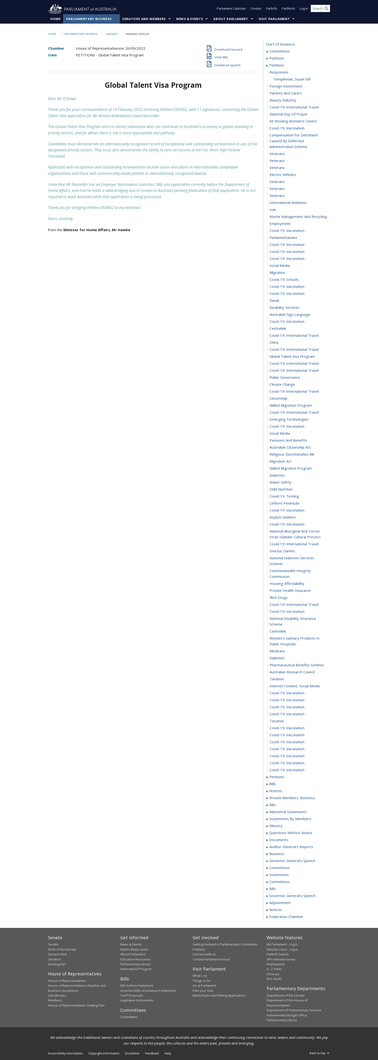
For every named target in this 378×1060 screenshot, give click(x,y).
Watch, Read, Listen (134, 949)
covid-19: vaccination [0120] (287, 321)
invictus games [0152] (282, 551)
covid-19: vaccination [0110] (287, 251)
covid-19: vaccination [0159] (287, 611)
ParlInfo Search (278, 954)
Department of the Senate (285, 995)
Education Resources (135, 959)
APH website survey (281, 959)
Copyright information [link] (104, 1053)
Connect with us (204, 954)
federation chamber (286, 916)
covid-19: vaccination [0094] (287, 128)
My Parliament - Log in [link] (282, 944)
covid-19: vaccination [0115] (287, 286)
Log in (304, 9)
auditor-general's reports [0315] (291, 846)
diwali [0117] (274, 300)
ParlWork (288, 9)
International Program (136, 969)
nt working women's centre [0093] (293, 121)
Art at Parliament (204, 986)
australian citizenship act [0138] (290, 447)
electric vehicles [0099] (283, 174)
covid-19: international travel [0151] (294, 544)
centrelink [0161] (278, 631)
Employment (275, 964)
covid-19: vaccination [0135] (287, 426)
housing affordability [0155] (287, 583)
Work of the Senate (62, 949)
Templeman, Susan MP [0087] (292, 79)
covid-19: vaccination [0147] (287, 510)
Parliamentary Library (135, 964)
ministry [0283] (276, 826)
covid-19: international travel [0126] (294, 363)
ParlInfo (271, 9)
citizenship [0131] (278, 398)
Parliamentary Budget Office (287, 1015)
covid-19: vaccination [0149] (287, 524)
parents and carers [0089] (286, 93)
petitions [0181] (276, 777)
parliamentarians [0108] (283, 237)
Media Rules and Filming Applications (219, 995)
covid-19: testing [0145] (284, 496)
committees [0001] (279, 51)
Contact (255, 9)
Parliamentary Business (89, 19)
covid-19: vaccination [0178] (287, 756)
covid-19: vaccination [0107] (287, 230)
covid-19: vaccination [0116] (287, 293)
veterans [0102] (277, 195)
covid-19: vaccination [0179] (287, 763)
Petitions (199, 949)
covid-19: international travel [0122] (294, 335)
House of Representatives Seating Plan (76, 1005)
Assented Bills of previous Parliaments (148, 990)
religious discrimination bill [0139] (292, 454)
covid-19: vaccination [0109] (287, 244)
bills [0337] (272, 888)
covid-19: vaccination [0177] (287, 749)
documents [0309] (278, 839)
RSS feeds (274, 979)
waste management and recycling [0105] (298, 216)
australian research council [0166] (292, 672)
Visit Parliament (274, 19)
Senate (53, 944)
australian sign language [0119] (290, 314)
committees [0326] (279, 867)
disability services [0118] (284, 307)
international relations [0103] (288, 202)
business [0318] (276, 853)
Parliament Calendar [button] (231, 9)
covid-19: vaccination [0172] (287, 714)
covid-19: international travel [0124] (294, 349)
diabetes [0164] (277, 658)
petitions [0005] (276, 58)
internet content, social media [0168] (295, 686)
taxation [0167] (277, 679)
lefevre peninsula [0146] (284, 503)
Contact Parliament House (211, 959)
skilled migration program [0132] (291, 405)
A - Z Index (274, 969)
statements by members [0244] (290, 819)
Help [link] (167, 1053)
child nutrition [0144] (281, 489)
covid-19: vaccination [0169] (287, 693)
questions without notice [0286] (290, 832)
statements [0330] (279, 874)
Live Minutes (57, 995)
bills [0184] (272, 784)
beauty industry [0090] (283, 100)
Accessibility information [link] (65, 1053)
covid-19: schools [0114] (284, 279)
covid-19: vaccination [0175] (287, 735)
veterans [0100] (277, 181)
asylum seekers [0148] (283, 517)
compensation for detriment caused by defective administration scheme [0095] (294, 141)
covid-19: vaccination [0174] (287, 728)
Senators (54, 959)
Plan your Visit (203, 990)
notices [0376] (275, 909)
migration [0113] (277, 272)
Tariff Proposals (131, 995)
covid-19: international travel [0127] (294, 370)
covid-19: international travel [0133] (294, 412)
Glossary (273, 974)
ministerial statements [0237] (288, 812)
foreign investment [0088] (286, 86)
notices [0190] (275, 791)
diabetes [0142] (277, 475)
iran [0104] (273, 209)
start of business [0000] (280, 44)
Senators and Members (144, 19)
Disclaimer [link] (132, 1053)
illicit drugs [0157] (279, 597)
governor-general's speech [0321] (292, 860)
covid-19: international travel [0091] (294, 107)
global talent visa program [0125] (292, 356)
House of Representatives (67, 981)
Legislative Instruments (137, 1000)
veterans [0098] (277, 167)
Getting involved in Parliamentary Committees (225, 944)
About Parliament (230, 19)
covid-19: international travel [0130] (294, 391)
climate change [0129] (282, 384)
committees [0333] (279, 881)
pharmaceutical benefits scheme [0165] (297, 665)
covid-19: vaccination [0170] (287, 700)
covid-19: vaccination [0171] (287, 707)
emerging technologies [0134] (289, 419)
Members (55, 1000)
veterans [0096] (277, 153)
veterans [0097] (277, 160)
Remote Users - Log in (282, 949)
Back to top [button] (320, 1053)
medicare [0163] (277, 651)
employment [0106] (280, 223)
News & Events (189, 19)
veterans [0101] (277, 188)
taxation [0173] (277, 721)
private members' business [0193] (292, 798)
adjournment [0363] (280, 902)
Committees (129, 1017)
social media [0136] (280, 433)
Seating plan (57, 964)
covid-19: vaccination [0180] (287, 770)
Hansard (112, 34)
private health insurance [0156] (290, 590)
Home (55, 19)
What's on (200, 976)
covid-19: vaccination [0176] (287, 742)
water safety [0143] (280, 482)
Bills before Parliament (136, 986)
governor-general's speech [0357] (292, 895)
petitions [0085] (276, 65)
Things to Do (202, 981)
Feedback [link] (152, 1053)
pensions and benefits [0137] (288, 440)
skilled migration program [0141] (291, 468)
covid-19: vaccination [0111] (287, 258)
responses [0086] (279, 72)
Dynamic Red (57, 954)
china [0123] (274, 342)
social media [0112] (280, 265)
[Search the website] (320, 9)
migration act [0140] (280, 461)
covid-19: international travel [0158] (294, 604)
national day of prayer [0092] (289, 114)
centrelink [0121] (278, 328)
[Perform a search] (326, 9)
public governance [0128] (285, 377)
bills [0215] (272, 805)
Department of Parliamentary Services (294, 1010)
